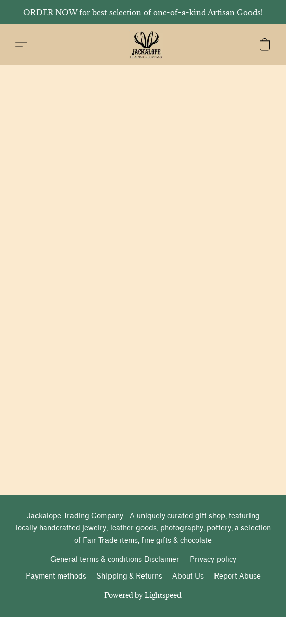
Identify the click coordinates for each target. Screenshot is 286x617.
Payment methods (56, 576)
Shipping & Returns (129, 576)
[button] (146, 44)
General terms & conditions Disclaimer (115, 559)
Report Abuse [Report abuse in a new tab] (237, 576)
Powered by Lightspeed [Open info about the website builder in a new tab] (143, 595)
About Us (188, 576)
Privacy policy (213, 559)
